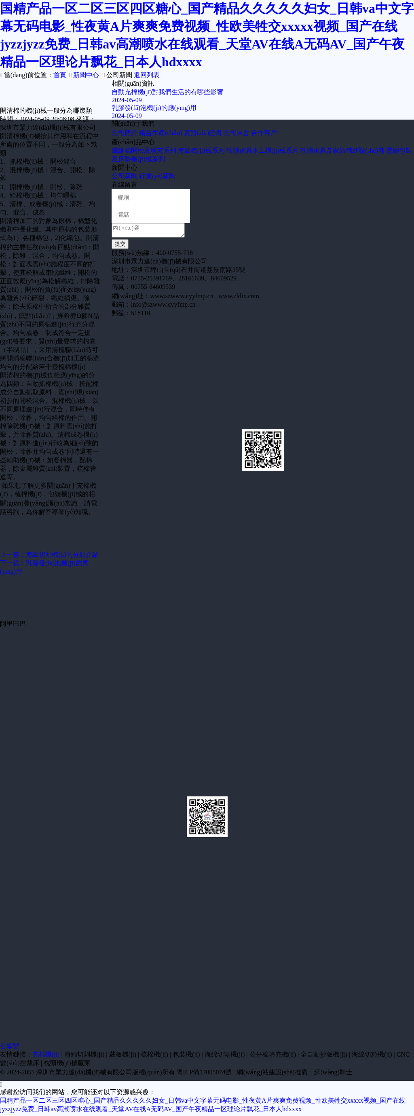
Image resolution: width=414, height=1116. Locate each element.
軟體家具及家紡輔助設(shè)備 (342, 150)
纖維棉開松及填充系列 (144, 150)
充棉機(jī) (46, 1056)
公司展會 (236, 132)
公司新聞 (124, 176)
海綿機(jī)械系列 (201, 150)
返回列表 (147, 75)
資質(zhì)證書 (203, 132)
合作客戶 (264, 132)
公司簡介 (124, 132)
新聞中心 (86, 75)
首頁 (59, 75)
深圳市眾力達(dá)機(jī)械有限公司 (84, 1074)
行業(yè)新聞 (157, 176)
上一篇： (49, 554)
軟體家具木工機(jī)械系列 (262, 150)
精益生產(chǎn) (160, 132)
